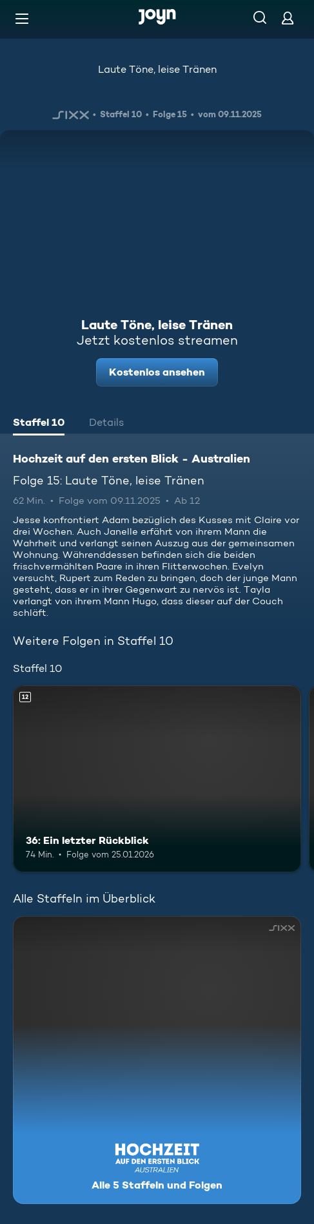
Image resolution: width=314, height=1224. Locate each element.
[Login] (288, 17)
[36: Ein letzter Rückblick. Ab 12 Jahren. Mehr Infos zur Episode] (157, 779)
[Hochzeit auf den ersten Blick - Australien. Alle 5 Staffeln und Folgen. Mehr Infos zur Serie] (157, 1060)
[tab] (38, 423)
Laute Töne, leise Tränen (157, 69)
